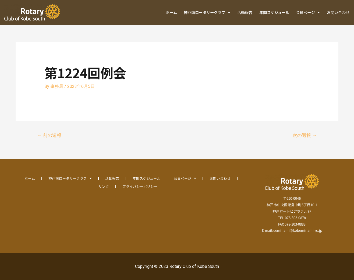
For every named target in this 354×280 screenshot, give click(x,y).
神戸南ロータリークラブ (207, 12)
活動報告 (244, 12)
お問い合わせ (338, 12)
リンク (103, 186)
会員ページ (308, 12)
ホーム (171, 12)
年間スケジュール (274, 12)
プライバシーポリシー (139, 186)
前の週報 (49, 135)
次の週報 (305, 135)
